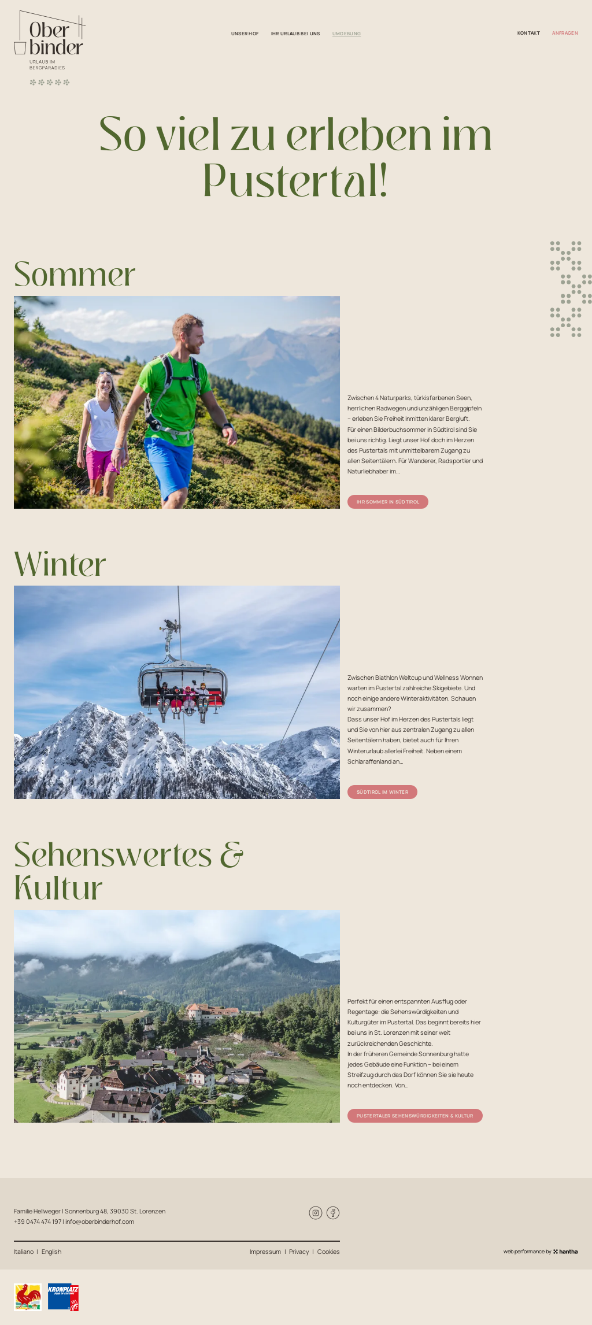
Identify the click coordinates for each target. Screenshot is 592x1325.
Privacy (299, 1252)
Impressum (265, 1252)
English (51, 1252)
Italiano (24, 1252)
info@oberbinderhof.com (99, 1221)
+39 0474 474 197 (37, 1221)
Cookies (328, 1252)
